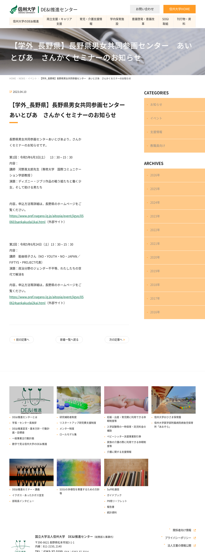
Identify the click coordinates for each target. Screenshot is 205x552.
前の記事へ (23, 339)
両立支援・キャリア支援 (60, 21)
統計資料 (112, 512)
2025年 (155, 198)
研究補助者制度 (68, 415)
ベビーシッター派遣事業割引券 (124, 435)
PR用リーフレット (117, 500)
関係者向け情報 (183, 535)
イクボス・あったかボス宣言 (28, 495)
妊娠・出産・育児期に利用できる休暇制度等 (126, 417)
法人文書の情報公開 (181, 544)
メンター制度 (67, 427)
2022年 (155, 244)
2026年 (155, 182)
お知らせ (157, 105)
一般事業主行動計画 (23, 436)
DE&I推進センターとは (24, 415)
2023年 (155, 228)
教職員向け (158, 151)
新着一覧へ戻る (69, 339)
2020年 (155, 274)
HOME (12, 78)
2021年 (155, 259)
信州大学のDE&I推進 (26, 21)
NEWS (22, 78)
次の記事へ (115, 339)
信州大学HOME (179, 9)
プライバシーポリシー (180, 539)
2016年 (155, 335)
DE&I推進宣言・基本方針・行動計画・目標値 (30, 429)
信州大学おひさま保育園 (167, 415)
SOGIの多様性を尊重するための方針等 (80, 491)
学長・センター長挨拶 (24, 421)
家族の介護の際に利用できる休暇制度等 (126, 442)
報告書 (110, 506)
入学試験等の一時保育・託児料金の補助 (126, 427)
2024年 (155, 213)
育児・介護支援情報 (91, 21)
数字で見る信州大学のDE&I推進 (29, 442)
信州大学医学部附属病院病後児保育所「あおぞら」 (173, 423)
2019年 (155, 289)
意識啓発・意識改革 (143, 21)
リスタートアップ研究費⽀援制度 (78, 421)
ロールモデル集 (68, 433)
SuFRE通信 (113, 489)
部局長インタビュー (23, 500)
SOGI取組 (166, 21)
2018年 (155, 305)
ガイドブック (114, 495)
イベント (32, 78)
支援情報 (157, 136)
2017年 (155, 320)
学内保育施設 (117, 21)
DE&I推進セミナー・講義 (26, 489)
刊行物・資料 (184, 21)
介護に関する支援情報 (119, 450)
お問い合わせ (145, 9)
